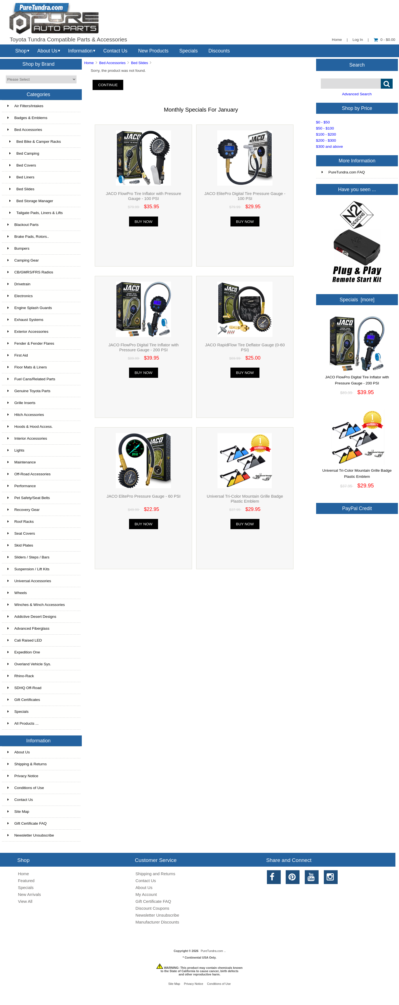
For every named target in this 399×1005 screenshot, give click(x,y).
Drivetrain (18, 284)
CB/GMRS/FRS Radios (30, 272)
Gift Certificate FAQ (27, 823)
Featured (26, 880)
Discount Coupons (152, 908)
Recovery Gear (23, 510)
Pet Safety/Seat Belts (28, 498)
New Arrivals (29, 894)
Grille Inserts (21, 403)
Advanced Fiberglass (28, 628)
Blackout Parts (23, 225)
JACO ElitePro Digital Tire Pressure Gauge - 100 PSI (244, 196)
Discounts (219, 51)
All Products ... (23, 723)
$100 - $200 (326, 134)
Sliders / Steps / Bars (28, 557)
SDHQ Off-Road (24, 688)
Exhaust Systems (25, 320)
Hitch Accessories (25, 415)
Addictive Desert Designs (31, 616)
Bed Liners (21, 177)
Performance (21, 486)
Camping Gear (23, 260)
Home (337, 40)
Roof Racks (20, 521)
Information (80, 51)
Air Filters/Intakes (25, 106)
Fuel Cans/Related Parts (31, 379)
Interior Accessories (27, 438)
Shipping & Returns (27, 764)
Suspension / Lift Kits (28, 569)
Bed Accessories (112, 63)
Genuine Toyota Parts (28, 391)
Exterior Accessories (27, 331)
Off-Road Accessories (29, 474)
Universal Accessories (29, 581)
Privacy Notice (22, 776)
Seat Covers (21, 533)
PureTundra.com (212, 951)
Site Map (18, 811)
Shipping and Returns (155, 873)
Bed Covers (21, 165)
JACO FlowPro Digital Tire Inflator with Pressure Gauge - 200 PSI (143, 347)
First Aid (17, 355)
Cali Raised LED (24, 640)
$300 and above (329, 146)
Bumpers (18, 248)
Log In (358, 40)
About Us (47, 51)
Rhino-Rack (20, 676)
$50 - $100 (325, 128)
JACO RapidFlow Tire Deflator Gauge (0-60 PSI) (245, 347)
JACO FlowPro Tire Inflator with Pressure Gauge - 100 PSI (143, 196)
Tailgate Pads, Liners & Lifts (35, 213)
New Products (153, 51)
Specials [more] (357, 299)
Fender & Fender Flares (30, 343)
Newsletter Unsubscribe (30, 835)
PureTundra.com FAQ (343, 172)
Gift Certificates (23, 700)
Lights (15, 450)
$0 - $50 (323, 122)
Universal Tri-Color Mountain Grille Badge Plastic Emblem (245, 498)
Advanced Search (357, 94)
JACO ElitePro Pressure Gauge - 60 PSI (143, 496)
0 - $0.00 (384, 40)
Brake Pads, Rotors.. (28, 236)
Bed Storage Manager (30, 201)
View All (25, 901)
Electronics (20, 296)
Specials (188, 51)
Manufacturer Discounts (157, 922)
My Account (146, 894)
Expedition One (23, 652)
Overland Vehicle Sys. (29, 664)
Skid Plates (20, 545)
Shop (21, 51)
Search (357, 64)
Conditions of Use (25, 788)
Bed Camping (23, 153)
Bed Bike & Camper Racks (34, 141)
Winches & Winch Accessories (36, 605)
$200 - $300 (326, 140)
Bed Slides (139, 63)
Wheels (17, 593)
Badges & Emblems (27, 118)
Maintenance (21, 462)
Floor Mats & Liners (27, 367)
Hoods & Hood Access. (30, 426)
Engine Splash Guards (29, 308)
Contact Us (115, 51)
